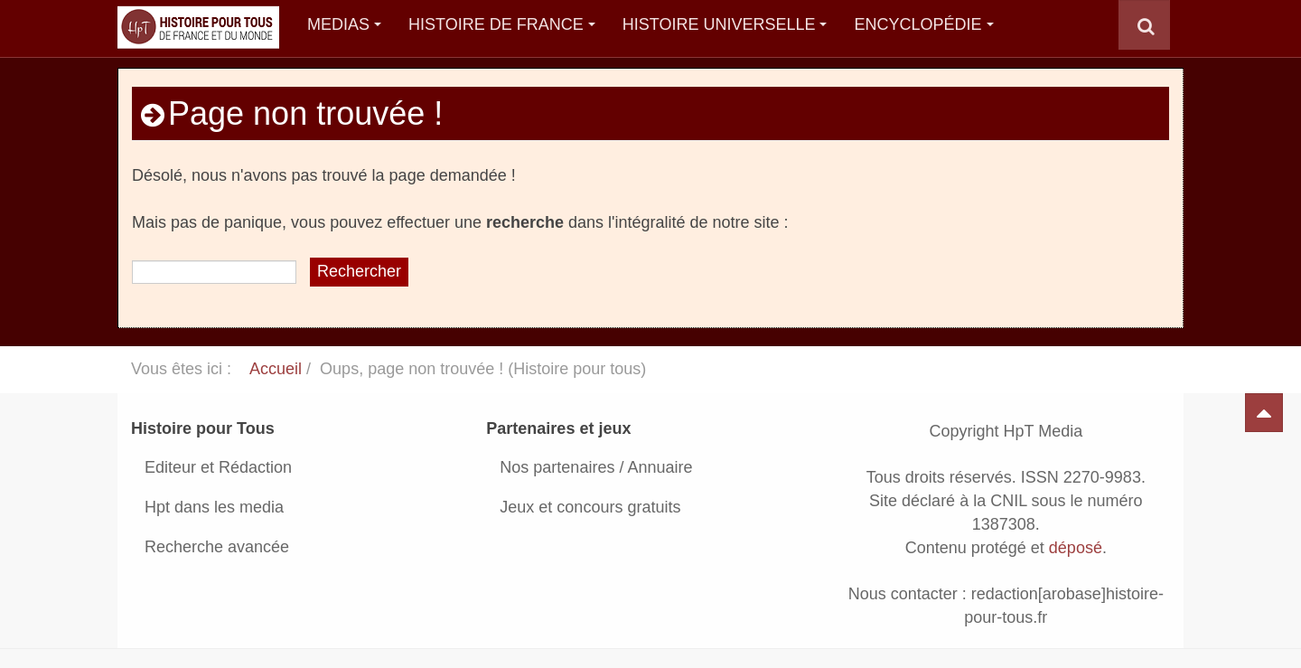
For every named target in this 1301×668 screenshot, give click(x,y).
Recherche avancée (217, 547)
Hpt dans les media (214, 507)
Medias (344, 24)
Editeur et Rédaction (218, 467)
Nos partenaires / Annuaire (596, 467)
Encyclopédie (923, 24)
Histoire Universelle (725, 24)
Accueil (275, 369)
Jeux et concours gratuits (590, 507)
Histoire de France (501, 24)
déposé (1075, 548)
